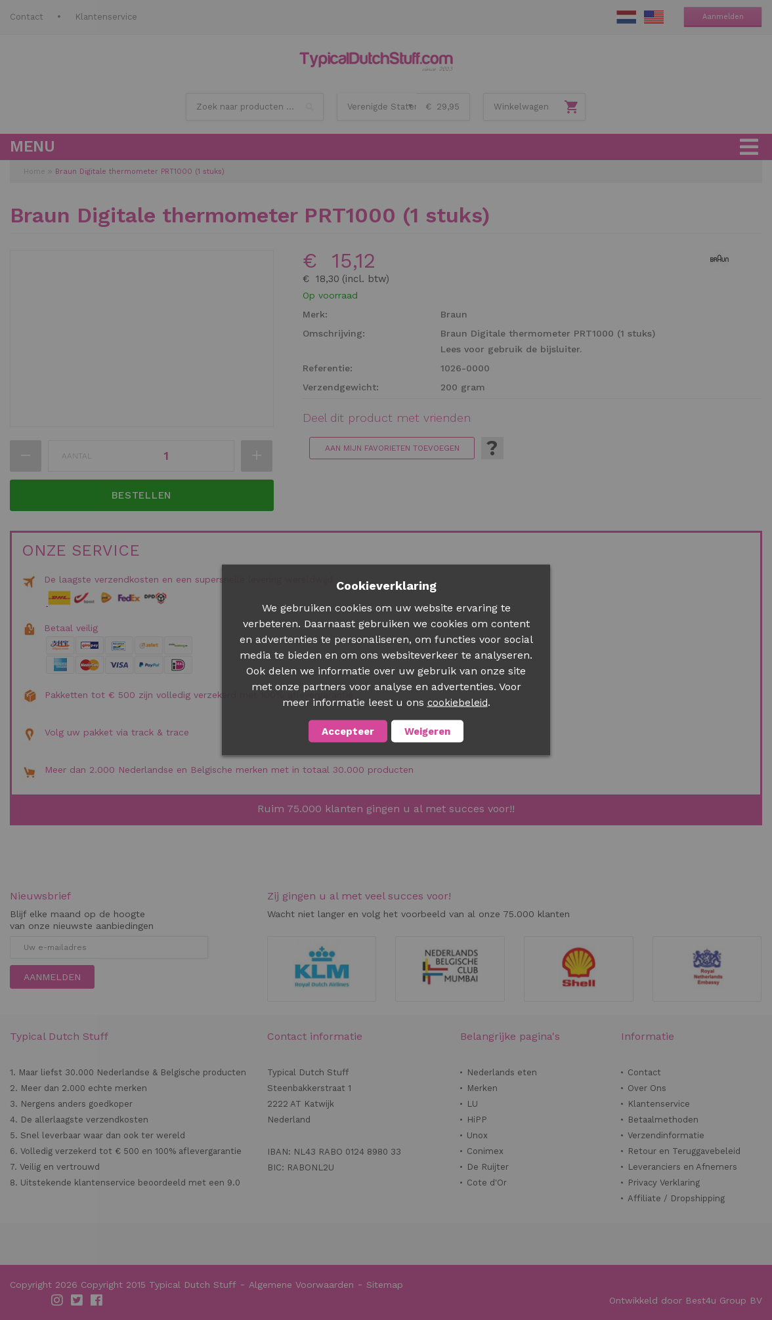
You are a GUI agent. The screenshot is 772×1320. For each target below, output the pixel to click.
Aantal (77, 456)
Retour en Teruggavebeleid (684, 1151)
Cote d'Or (487, 1182)
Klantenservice (106, 17)
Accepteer (348, 731)
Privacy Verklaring (664, 1182)
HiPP (477, 1119)
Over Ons (647, 1088)
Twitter (77, 1300)
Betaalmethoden (663, 1119)
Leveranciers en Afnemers (682, 1167)
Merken (482, 1088)
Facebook (97, 1300)
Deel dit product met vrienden (387, 418)
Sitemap (384, 1284)
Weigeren (427, 731)
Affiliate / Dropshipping (676, 1198)
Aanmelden (723, 16)
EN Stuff (654, 17)
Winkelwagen (521, 107)
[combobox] (255, 107)
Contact (26, 17)
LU (472, 1104)
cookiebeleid (457, 703)
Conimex (485, 1151)
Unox (477, 1135)
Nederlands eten (502, 1072)
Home (34, 171)
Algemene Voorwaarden (301, 1284)
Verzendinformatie (666, 1135)
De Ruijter (488, 1167)
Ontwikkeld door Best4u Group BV (685, 1300)
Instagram (57, 1300)
